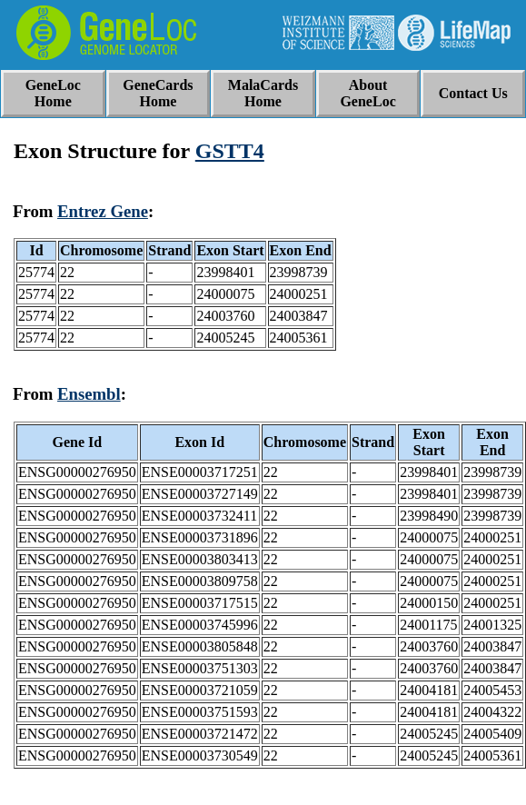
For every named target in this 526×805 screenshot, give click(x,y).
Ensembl (89, 393)
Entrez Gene (102, 211)
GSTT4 (229, 151)
